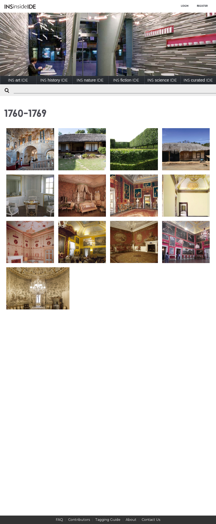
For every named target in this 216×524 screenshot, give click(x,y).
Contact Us (151, 520)
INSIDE (18, 80)
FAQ (59, 520)
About (131, 520)
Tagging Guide (107, 520)
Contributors (79, 520)
